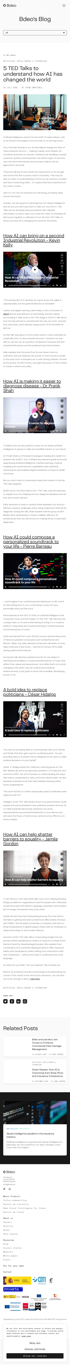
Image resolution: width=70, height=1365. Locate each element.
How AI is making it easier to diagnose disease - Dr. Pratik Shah (32, 386)
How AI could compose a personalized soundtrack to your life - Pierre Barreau (31, 541)
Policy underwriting (14, 1200)
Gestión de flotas (13, 1212)
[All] (35, 32)
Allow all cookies (35, 1355)
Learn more (26, 1336)
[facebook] (12, 1001)
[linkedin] (18, 1001)
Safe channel (10, 1233)
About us (8, 1218)
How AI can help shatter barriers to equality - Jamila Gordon (30, 839)
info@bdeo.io (9, 1184)
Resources (8, 1240)
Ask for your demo (13, 1265)
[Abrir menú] (64, 5)
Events (7, 1259)
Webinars (8, 1251)
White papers (10, 1255)
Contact (7, 1271)
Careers (7, 1222)
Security (8, 1226)
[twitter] (5, 1001)
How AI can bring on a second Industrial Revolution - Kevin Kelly (33, 240)
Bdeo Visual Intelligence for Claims (24, 1208)
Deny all (35, 1342)
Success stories (12, 1247)
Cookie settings (35, 1348)
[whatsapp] (25, 1001)
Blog (5, 1243)
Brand (6, 1229)
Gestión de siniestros (16, 1204)
